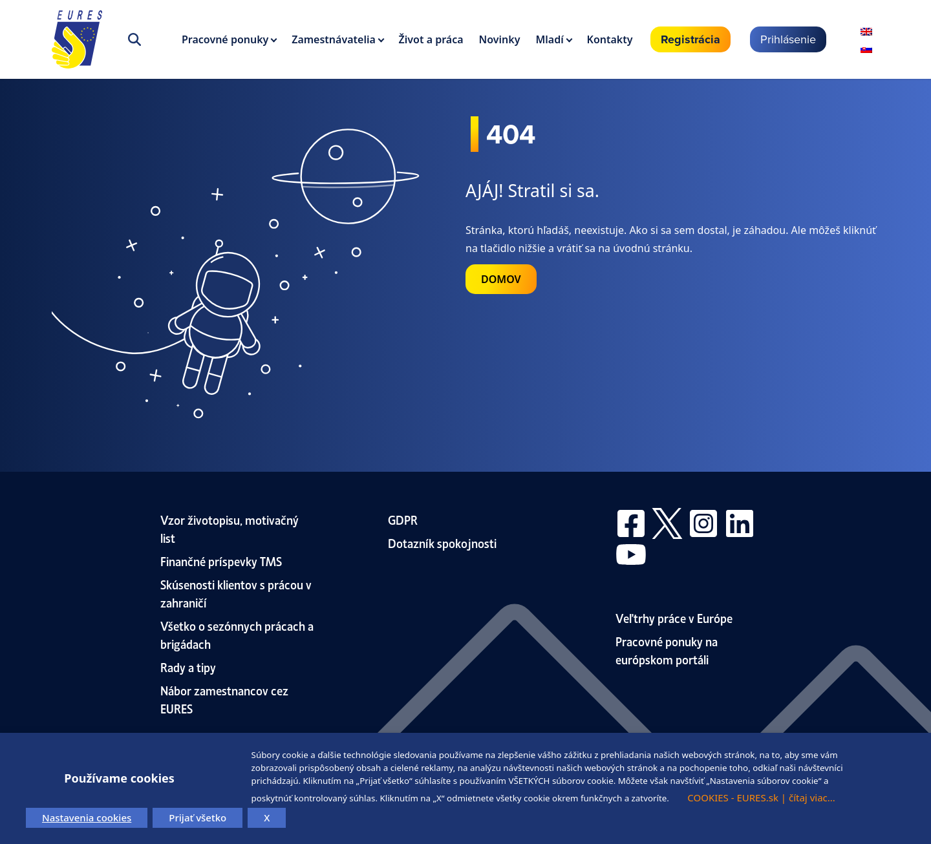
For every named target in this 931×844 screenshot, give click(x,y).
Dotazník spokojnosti (442, 542)
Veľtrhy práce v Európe (674, 617)
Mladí (549, 39)
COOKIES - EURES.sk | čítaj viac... (761, 797)
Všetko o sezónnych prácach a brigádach (237, 634)
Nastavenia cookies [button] (86, 817)
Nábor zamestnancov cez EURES (224, 699)
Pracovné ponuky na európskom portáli (666, 650)
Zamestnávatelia (334, 39)
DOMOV (501, 279)
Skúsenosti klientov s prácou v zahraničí (236, 593)
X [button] (267, 817)
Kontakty (610, 39)
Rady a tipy (188, 667)
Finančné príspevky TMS (221, 561)
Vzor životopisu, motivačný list (229, 528)
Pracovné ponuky (225, 39)
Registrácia (690, 39)
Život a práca (431, 39)
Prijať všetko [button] (197, 817)
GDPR (403, 519)
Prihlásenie (788, 39)
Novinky (499, 39)
